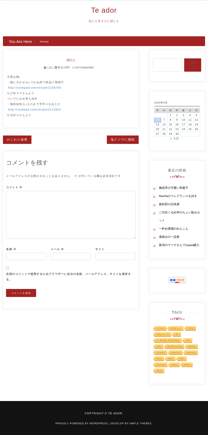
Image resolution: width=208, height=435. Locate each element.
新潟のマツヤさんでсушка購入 (179, 245)
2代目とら (176, 328)
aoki (170, 358)
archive (161, 365)
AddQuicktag (175, 346)
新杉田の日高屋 (169, 204)
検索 (192, 65)
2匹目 (191, 328)
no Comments (83, 67)
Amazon (175, 352)
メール (57, 249)
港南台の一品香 (169, 236)
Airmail (161, 352)
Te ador (104, 10)
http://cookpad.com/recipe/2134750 (34, 87)
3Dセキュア (163, 334)
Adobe (192, 346)
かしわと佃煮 (17, 139)
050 (188, 340)
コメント (14, 187)
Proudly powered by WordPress (82, 423)
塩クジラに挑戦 (123, 139)
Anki (159, 358)
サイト (99, 249)
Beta (159, 371)
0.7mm (160, 328)
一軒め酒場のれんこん (173, 228)
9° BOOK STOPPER (168, 340)
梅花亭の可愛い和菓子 (173, 187)
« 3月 (175, 138)
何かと (71, 60)
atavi (174, 365)
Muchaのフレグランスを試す (178, 196)
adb (159, 346)
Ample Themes (140, 423)
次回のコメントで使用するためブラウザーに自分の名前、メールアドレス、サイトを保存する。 (68, 276)
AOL (182, 358)
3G (177, 334)
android (191, 352)
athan (187, 365)
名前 (11, 249)
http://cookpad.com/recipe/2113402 (34, 109)
